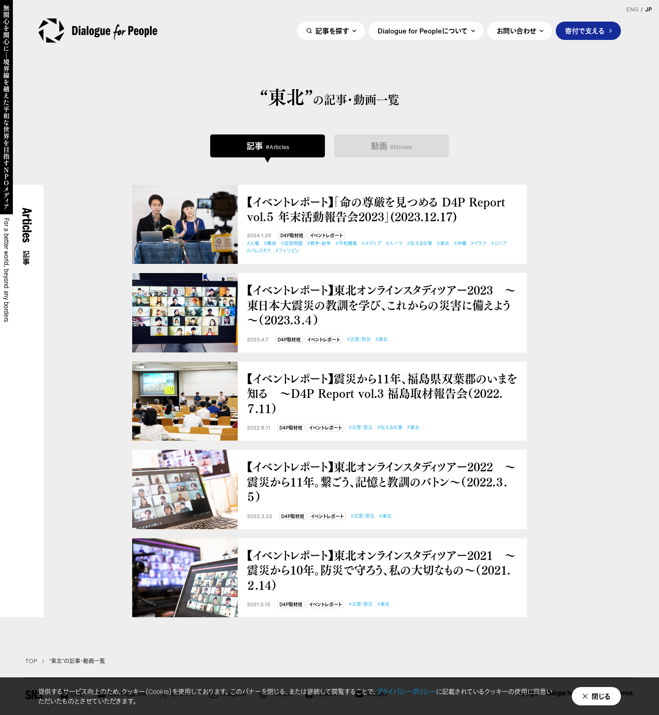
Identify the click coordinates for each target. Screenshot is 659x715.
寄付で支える (585, 31)
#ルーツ (394, 243)
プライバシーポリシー (406, 691)
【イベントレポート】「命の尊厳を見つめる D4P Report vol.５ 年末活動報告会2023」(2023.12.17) (376, 209)
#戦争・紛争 (319, 243)
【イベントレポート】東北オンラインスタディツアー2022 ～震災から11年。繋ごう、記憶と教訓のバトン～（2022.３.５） (381, 481)
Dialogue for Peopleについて (423, 31)
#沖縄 (460, 243)
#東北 (443, 243)
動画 (391, 146)
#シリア (499, 243)
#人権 (253, 243)
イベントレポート (326, 235)
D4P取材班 (291, 235)
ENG (632, 9)
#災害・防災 (359, 339)
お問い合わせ (516, 31)
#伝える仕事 (419, 243)
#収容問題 (291, 243)
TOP (31, 661)
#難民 (270, 243)
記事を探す (332, 31)
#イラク (478, 243)
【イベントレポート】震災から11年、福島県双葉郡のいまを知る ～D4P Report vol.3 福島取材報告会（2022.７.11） (382, 393)
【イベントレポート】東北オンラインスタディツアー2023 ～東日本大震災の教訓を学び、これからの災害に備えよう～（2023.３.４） (381, 304)
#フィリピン (287, 250)
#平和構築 (346, 243)
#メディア (371, 243)
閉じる (601, 696)
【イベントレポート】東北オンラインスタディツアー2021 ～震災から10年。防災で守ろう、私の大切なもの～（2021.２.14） (381, 569)
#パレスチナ (259, 250)
